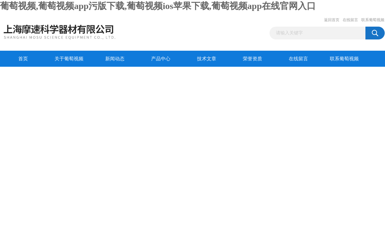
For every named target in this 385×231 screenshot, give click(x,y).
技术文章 (206, 58)
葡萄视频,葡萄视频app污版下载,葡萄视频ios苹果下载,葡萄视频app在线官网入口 (158, 6)
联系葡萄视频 (372, 20)
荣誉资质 (252, 58)
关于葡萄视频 (69, 58)
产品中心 (160, 58)
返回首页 (331, 20)
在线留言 (350, 20)
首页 (23, 58)
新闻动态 (114, 58)
